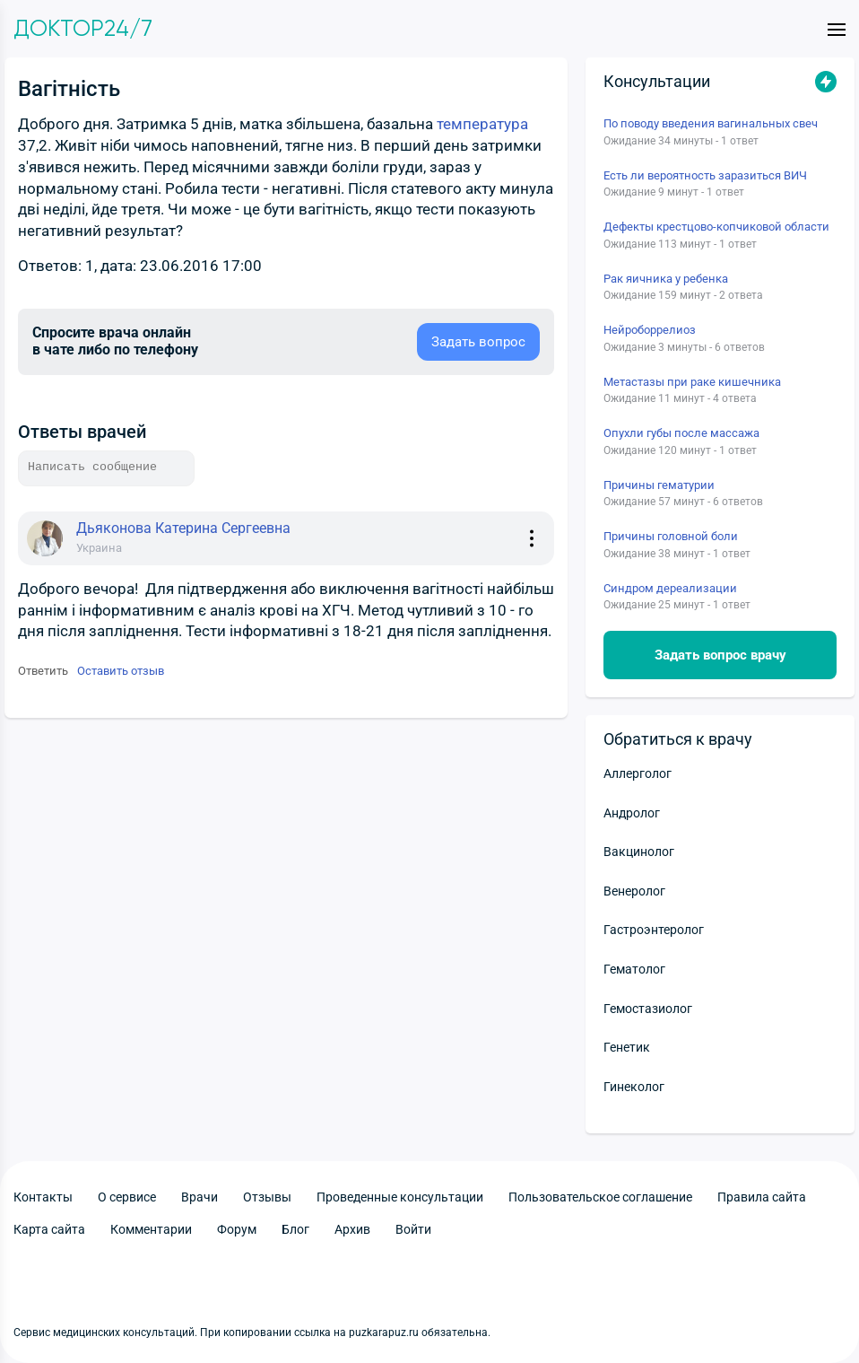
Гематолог (634, 969)
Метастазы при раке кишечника (692, 382)
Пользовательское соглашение (600, 1197)
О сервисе (127, 1197)
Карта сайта (49, 1229)
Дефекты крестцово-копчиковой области (716, 226)
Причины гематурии (659, 485)
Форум (236, 1229)
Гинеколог (633, 1086)
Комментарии (151, 1229)
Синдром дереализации (670, 588)
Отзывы (267, 1197)
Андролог (631, 813)
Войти (413, 1229)
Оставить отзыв (120, 670)
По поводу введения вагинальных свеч (710, 123)
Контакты (43, 1197)
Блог (295, 1229)
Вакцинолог (638, 851)
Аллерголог (637, 773)
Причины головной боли (670, 536)
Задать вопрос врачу (720, 655)
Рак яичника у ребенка (665, 278)
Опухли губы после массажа (681, 433)
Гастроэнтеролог (653, 929)
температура (482, 124)
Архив (352, 1229)
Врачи (199, 1197)
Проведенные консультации (400, 1197)
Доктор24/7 (82, 28)
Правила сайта (761, 1197)
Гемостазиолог (647, 1008)
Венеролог (634, 891)
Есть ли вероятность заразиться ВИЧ (705, 175)
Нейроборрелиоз (649, 329)
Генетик (626, 1047)
